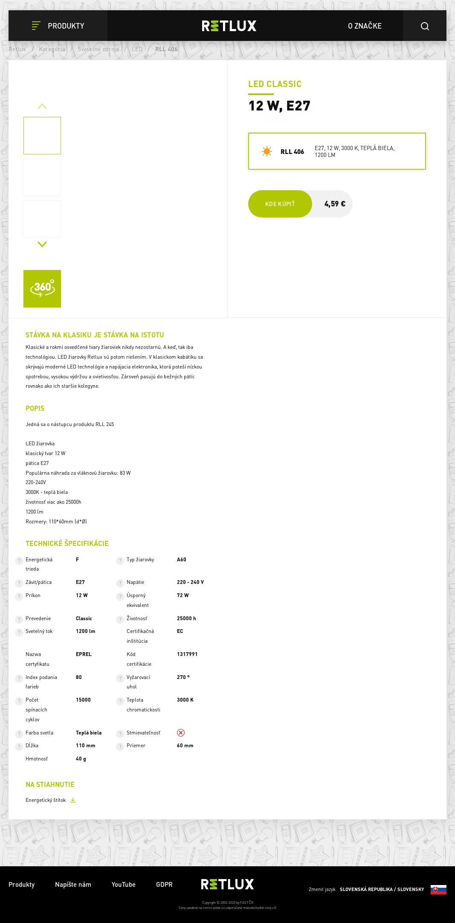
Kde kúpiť (280, 203)
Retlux (17, 48)
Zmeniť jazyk (377, 889)
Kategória (52, 48)
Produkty (22, 884)
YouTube (124, 884)
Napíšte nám (73, 884)
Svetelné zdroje (98, 48)
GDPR (164, 884)
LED (137, 48)
